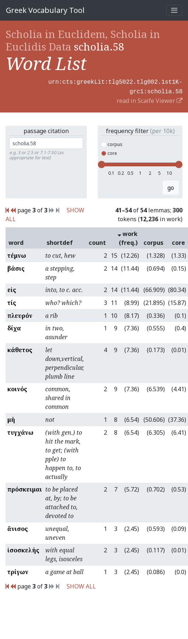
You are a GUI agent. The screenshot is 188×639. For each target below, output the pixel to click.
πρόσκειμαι (24, 488)
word (16, 241)
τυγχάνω (20, 431)
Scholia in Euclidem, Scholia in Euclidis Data (83, 40)
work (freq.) (128, 236)
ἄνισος (17, 527)
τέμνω (16, 254)
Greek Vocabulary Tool (45, 10)
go (170, 186)
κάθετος (19, 348)
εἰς (11, 288)
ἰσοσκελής (23, 549)
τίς (11, 301)
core (109, 152)
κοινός (17, 387)
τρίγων (17, 570)
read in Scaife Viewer (149, 99)
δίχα (14, 327)
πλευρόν (19, 314)
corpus (112, 143)
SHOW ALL (81, 585)
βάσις (16, 267)
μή (11, 418)
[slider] (101, 163)
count (97, 241)
